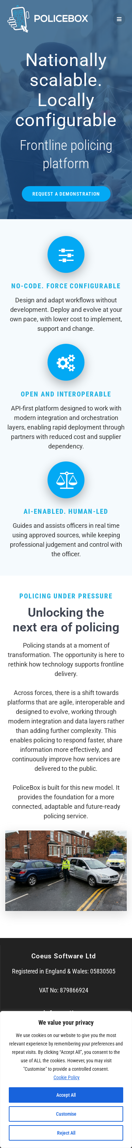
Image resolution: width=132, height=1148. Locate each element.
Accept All (66, 1095)
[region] (66, 1079)
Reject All (66, 1133)
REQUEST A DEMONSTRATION (66, 194)
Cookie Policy (67, 1077)
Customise (66, 1114)
